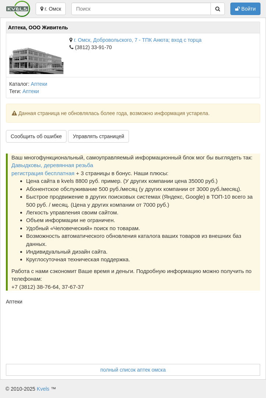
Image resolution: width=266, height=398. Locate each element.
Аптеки (39, 84)
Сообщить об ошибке (36, 136)
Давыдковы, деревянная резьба (52, 165)
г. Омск (50, 9)
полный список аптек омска (133, 370)
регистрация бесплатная (43, 173)
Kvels (43, 389)
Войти (245, 9)
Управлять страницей (98, 136)
